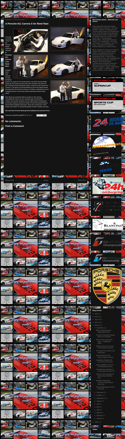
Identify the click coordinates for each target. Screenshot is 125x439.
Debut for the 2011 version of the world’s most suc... (105, 347)
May (98, 407)
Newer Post (9, 180)
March (99, 412)
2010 (97, 325)
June (98, 404)
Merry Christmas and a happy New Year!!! (103, 331)
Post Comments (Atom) (50, 187)
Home (46, 180)
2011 (97, 322)
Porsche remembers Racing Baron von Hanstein (105, 336)
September (100, 398)
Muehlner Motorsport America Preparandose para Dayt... (104, 382)
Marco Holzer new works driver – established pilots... (104, 341)
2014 (97, 314)
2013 (97, 316)
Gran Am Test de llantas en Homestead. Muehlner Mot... (105, 376)
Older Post (82, 180)
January (99, 418)
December (100, 328)
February (100, 415)
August (99, 401)
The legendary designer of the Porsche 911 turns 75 (105, 370)
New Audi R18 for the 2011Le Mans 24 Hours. (105, 356)
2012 (97, 319)
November (100, 392)
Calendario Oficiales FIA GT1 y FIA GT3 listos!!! (104, 361)
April (98, 410)
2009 (97, 422)
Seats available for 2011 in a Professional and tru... (105, 365)
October (99, 395)
